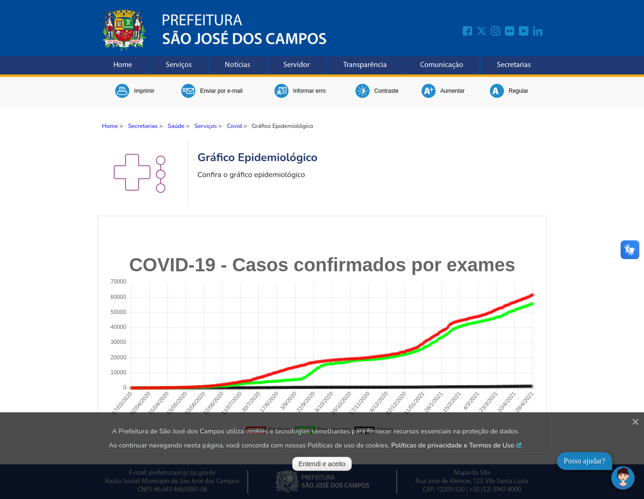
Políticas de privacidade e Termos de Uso (452, 445)
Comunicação (441, 65)
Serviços (179, 65)
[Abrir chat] (623, 478)
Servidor (296, 65)
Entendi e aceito (321, 464)
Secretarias (514, 65)
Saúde (176, 126)
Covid (234, 126)
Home (122, 65)
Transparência (365, 65)
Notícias (237, 65)
